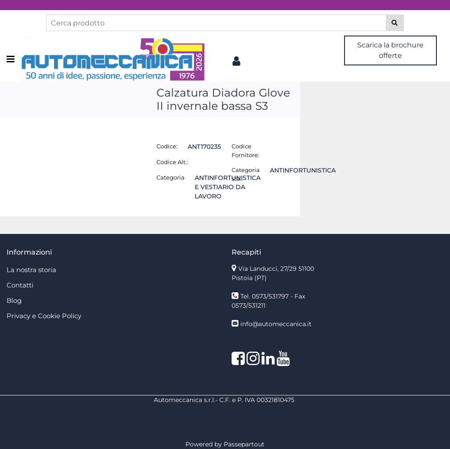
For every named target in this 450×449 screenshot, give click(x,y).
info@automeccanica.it (276, 324)
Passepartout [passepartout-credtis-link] (244, 444)
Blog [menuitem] (14, 300)
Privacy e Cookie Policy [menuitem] (44, 316)
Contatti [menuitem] (20, 285)
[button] (395, 22)
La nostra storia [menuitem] (31, 270)
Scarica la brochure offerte (390, 50)
